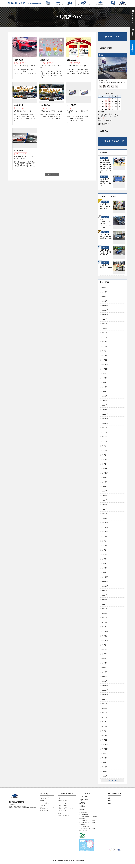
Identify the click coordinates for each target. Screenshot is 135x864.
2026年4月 (104, 288)
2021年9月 (104, 536)
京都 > (109, 800)
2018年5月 (104, 717)
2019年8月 (104, 649)
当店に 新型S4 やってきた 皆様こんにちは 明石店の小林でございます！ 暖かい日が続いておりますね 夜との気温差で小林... (78, 69)
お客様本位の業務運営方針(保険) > (88, 816)
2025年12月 (104, 306)
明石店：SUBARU (106, 267)
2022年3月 (104, 509)
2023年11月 (104, 419)
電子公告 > (82, 824)
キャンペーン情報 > (44, 803)
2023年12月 (104, 414)
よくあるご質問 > (84, 800)
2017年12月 (104, 740)
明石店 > (103, 158)
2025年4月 (104, 342)
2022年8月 (104, 487)
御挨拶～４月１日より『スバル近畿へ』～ (105, 183)
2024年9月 (104, 373)
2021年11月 (104, 527)
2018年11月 (104, 690)
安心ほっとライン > (63, 813)
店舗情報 (47, 3)
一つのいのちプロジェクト (100, 3)
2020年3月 (104, 618)
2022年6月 (104, 496)
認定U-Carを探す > (44, 810)
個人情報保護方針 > (84, 814)
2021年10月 (104, 532)
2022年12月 (104, 468)
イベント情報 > (83, 796)
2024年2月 (104, 405)
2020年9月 (104, 591)
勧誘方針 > (82, 818)
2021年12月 (104, 523)
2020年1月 (104, 627)
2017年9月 (104, 753)
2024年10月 (104, 369)
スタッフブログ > (62, 805)
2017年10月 (104, 749)
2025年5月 (104, 337)
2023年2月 (104, 459)
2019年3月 (104, 672)
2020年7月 (104, 600)
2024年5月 (104, 392)
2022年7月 (104, 491)
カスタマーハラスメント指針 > (87, 820)
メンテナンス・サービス (83, 3)
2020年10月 (104, 586)
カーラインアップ (58, 3)
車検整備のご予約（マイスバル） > (67, 808)
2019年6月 (104, 658)
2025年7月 (104, 328)
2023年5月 (104, 446)
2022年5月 (104, 500)
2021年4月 (104, 559)
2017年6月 (104, 767)
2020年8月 (104, 595)
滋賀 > (109, 803)
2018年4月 (104, 722)
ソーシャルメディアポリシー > (87, 828)
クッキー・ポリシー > (84, 826)
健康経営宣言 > (83, 812)
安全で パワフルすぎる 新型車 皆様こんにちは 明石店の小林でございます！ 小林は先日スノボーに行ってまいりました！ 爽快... (25, 69)
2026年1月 (104, 301)
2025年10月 (104, 315)
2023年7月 (104, 437)
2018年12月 (104, 686)
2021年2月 (104, 568)
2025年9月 (104, 319)
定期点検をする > (62, 800)
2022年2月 (104, 514)
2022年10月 (104, 478)
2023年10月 (104, 423)
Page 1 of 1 (50, 174)
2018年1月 (104, 735)
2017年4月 (104, 776)
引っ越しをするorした (64, 815)
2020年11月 (104, 582)
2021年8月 (104, 541)
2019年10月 (104, 640)
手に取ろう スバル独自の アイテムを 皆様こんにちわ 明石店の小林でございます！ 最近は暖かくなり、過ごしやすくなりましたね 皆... (78, 116)
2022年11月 (104, 473)
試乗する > (42, 800)
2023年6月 (104, 441)
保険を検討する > (62, 810)
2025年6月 (104, 333)
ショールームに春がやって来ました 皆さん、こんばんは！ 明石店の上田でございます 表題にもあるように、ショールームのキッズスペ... (51, 71)
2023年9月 (104, 428)
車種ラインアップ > (44, 798)
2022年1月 (104, 518)
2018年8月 (104, 704)
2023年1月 (104, 464)
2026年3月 (104, 292)
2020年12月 (104, 577)
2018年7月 (104, 708)
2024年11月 (104, 364)
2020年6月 (104, 604)
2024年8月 (104, 378)
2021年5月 (104, 554)
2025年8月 (104, 324)
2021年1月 (104, 573)
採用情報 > (82, 809)
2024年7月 (104, 383)
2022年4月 (104, 505)
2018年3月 (104, 726)
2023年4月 (104, 450)
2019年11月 (104, 636)
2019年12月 (104, 631)
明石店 (101, 55)
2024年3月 (104, 401)
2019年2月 (104, 677)
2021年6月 (104, 550)
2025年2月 (104, 351)
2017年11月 (104, 744)
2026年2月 (104, 297)
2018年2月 (104, 731)
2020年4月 (104, 613)
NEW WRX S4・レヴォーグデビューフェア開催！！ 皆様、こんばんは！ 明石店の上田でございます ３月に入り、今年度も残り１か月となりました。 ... (25, 162)
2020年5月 (104, 609)
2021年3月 (104, 563)
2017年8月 (104, 758)
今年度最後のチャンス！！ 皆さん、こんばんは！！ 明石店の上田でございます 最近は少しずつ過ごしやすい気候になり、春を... (25, 115)
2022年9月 (104, 482)
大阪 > (109, 798)
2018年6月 (104, 713)
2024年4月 (104, 396)
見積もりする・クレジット (47, 808)
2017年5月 (104, 772)
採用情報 (113, 3)
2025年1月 (104, 355)
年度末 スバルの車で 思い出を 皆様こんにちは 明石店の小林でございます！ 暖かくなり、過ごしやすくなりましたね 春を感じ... (51, 114)
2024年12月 (104, 360)
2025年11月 (104, 310)
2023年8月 (104, 432)
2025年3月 (104, 346)
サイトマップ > (83, 830)
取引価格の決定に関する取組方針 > (88, 822)
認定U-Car (70, 3)
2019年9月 (104, 645)
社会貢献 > (82, 806)
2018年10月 (104, 695)
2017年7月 (104, 763)
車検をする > (61, 798)
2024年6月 (104, 387)
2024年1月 (104, 410)
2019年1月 (104, 681)
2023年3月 (104, 455)
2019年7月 (104, 654)
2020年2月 (104, 622)
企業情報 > (82, 803)
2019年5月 (104, 663)
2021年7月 (104, 545)
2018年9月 (104, 699)
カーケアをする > (62, 803)
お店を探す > (43, 805)
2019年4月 (104, 668)
